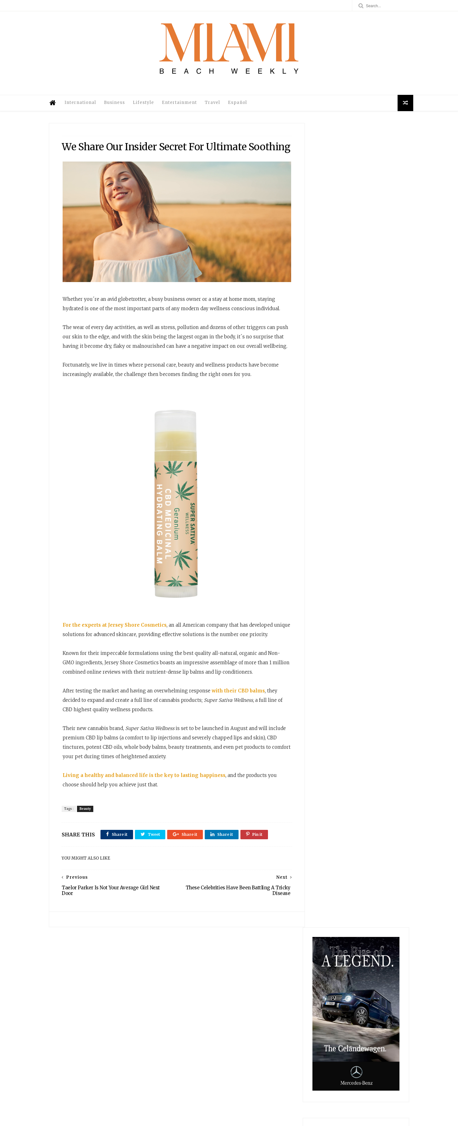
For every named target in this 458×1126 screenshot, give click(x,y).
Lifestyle (147, 107)
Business (118, 107)
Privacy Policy (214, 1064)
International (84, 107)
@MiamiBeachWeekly (148, 1118)
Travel (216, 107)
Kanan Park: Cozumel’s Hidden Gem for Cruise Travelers (326, 1050)
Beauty (87, 842)
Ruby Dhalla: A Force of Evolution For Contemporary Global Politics (326, 1029)
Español (241, 107)
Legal (214, 1057)
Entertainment (183, 107)
